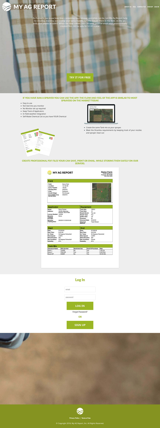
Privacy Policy (74, 418)
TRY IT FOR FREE (80, 77)
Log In (80, 306)
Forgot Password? (80, 312)
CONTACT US (141, 7)
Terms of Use (86, 418)
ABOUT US (127, 7)
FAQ (134, 7)
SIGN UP (150, 7)
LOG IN (156, 7)
